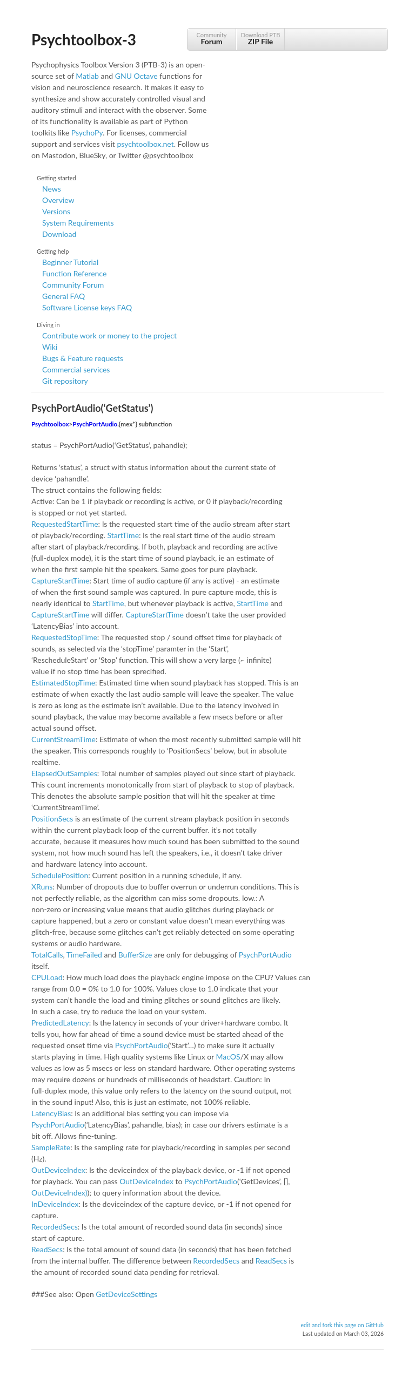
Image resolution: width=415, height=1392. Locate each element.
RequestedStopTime (64, 637)
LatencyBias (51, 1113)
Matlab (87, 75)
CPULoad (46, 977)
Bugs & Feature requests (82, 358)
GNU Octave (136, 75)
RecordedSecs (54, 1226)
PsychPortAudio (94, 423)
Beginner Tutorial (70, 262)
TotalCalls (47, 954)
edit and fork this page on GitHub (342, 1325)
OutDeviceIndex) (59, 1192)
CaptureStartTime (60, 580)
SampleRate (50, 1147)
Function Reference (74, 273)
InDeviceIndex (54, 1203)
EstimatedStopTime (63, 682)
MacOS (228, 1056)
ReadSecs (47, 1249)
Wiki (49, 346)
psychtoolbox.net (145, 143)
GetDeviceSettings (126, 1294)
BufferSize (135, 954)
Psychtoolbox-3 (83, 39)
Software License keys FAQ (87, 307)
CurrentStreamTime (63, 739)
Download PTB (260, 38)
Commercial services (76, 369)
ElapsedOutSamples (64, 773)
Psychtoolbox (50, 423)
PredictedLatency (60, 1022)
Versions (56, 211)
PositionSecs (52, 818)
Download (59, 234)
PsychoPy (87, 132)
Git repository (65, 380)
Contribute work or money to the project (109, 335)
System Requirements (77, 222)
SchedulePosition (59, 875)
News (51, 188)
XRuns (41, 886)
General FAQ (63, 296)
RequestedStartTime (64, 523)
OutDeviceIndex (58, 1169)
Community (212, 38)
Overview (58, 200)
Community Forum (73, 284)
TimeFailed (84, 954)
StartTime (123, 535)
